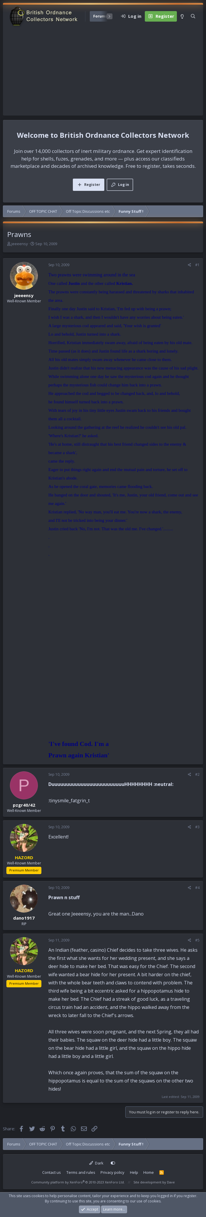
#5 (197, 940)
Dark (96, 1163)
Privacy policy (112, 1172)
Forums (100, 16)
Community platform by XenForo (78, 1182)
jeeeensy (19, 243)
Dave (171, 1182)
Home (148, 1172)
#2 (197, 774)
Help (134, 1172)
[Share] (189, 264)
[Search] (193, 16)
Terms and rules (80, 1172)
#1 (197, 264)
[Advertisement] (103, 72)
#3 (197, 826)
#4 (197, 887)
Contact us (51, 1172)
